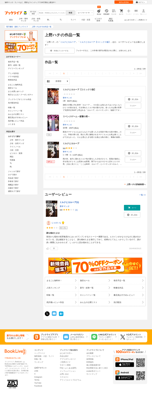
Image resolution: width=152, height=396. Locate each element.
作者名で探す (13, 181)
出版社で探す (13, 188)
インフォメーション (68, 371)
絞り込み (33, 13)
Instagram (38, 377)
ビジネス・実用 (16, 153)
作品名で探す (13, 178)
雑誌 (11, 157)
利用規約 (90, 362)
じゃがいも (56, 223)
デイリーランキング (16, 68)
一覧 (142, 195)
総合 (11, 20)
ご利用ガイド (142, 20)
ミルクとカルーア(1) (69, 202)
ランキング (38, 362)
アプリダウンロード (68, 359)
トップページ (39, 353)
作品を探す (64, 356)
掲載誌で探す (13, 185)
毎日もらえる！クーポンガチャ (20, 95)
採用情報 (90, 359)
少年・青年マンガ (23, 20)
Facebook (38, 386)
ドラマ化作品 (13, 77)
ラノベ (73, 20)
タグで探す (12, 175)
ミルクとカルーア (68, 42)
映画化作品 (12, 80)
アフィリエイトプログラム (70, 380)
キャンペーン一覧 (15, 111)
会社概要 (90, 353)
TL (61, 20)
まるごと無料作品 (15, 85)
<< (50, 73)
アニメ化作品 (13, 73)
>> (141, 73)
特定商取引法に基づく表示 (97, 368)
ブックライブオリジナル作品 (19, 99)
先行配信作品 (13, 103)
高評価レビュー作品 (16, 121)
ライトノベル (15, 147)
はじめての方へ (130, 20)
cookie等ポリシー (93, 371)
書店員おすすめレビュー (18, 117)
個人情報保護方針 (93, 365)
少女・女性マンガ (35, 20)
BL (48, 20)
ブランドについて (93, 356)
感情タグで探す (14, 191)
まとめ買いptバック (16, 91)
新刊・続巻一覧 (14, 65)
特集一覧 (11, 108)
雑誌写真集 (110, 20)
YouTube (37, 383)
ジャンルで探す (14, 171)
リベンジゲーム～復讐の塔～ (76, 116)
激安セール (12, 88)
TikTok (36, 380)
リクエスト (64, 377)
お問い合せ (64, 374)
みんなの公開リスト (16, 114)
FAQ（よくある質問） (69, 368)
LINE (36, 371)
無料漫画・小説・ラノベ (44, 356)
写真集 (12, 160)
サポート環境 (65, 365)
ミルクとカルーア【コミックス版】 (95, 42)
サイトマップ (91, 374)
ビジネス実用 (98, 20)
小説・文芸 (85, 20)
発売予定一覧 (13, 62)
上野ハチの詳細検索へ (136, 184)
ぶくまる (11, 124)
